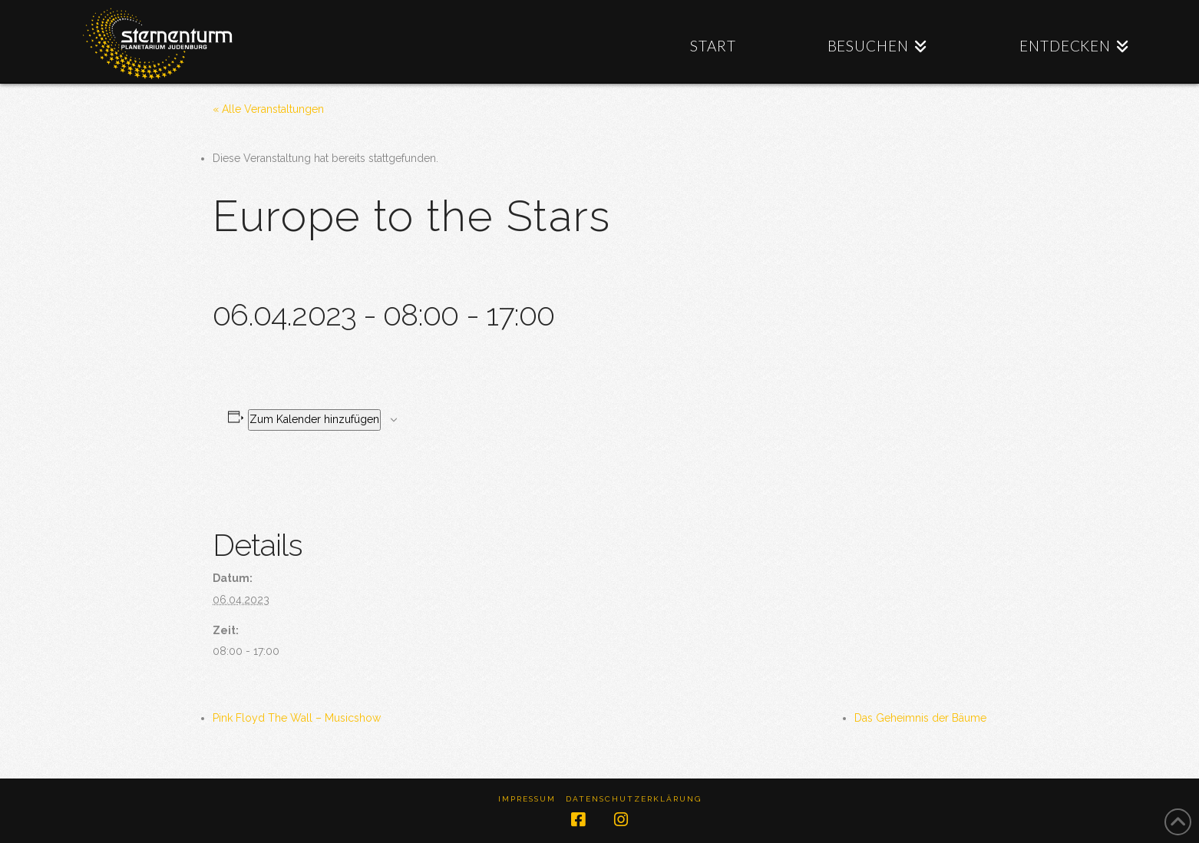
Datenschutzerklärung (634, 799)
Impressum (527, 799)
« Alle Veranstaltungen (268, 109)
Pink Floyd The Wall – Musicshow (297, 718)
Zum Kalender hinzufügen (314, 419)
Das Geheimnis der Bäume (920, 718)
